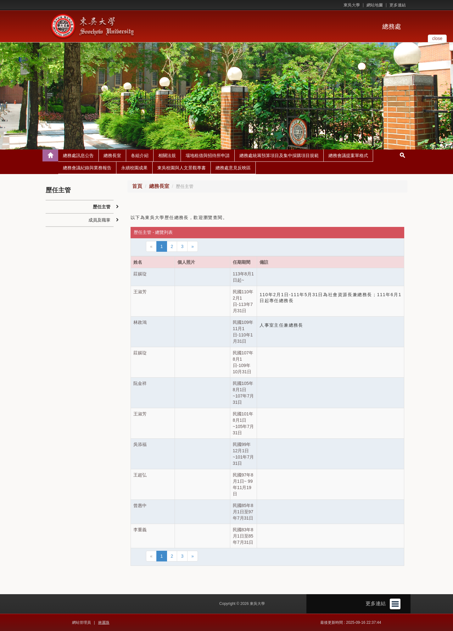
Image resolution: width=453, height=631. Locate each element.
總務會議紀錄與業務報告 (87, 167)
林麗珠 (103, 622)
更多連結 (397, 5)
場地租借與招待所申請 (208, 155)
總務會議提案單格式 (348, 155)
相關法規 (167, 155)
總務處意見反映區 (233, 167)
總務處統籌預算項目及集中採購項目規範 (279, 155)
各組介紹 (139, 155)
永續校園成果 (134, 167)
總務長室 (112, 155)
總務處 (391, 26)
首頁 (137, 186)
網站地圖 (374, 5)
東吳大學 (352, 5)
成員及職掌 (99, 220)
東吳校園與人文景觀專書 (181, 167)
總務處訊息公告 (78, 155)
